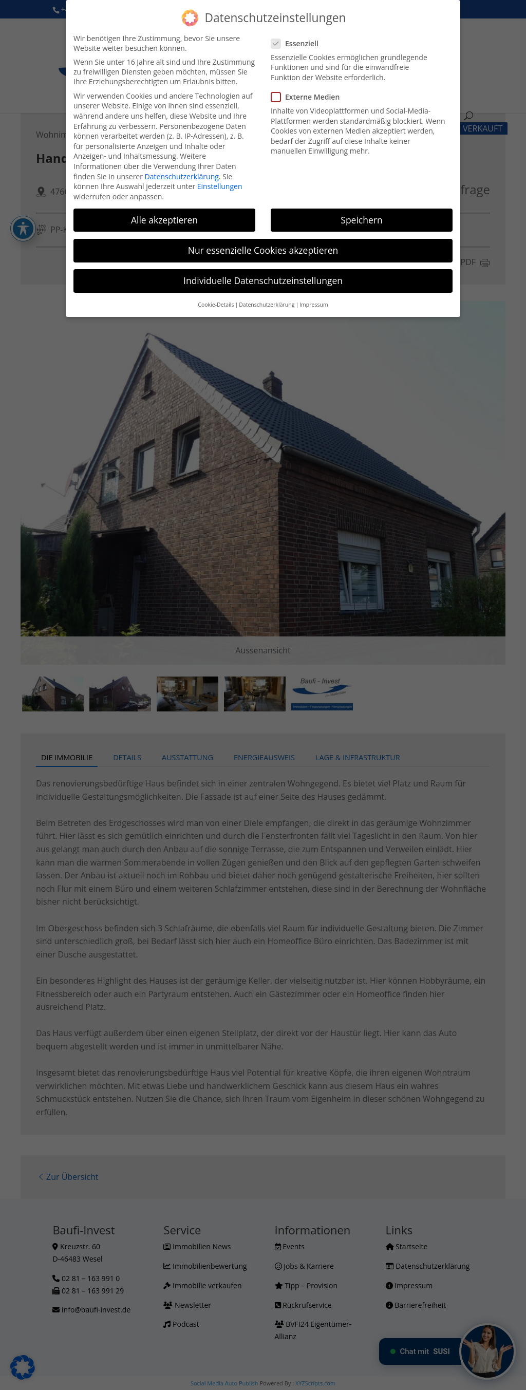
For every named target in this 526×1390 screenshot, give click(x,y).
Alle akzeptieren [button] (164, 220)
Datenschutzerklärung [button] (266, 304)
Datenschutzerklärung (182, 176)
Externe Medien (309, 97)
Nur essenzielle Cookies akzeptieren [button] (263, 250)
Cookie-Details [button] (216, 304)
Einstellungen (219, 186)
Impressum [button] (313, 304)
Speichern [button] (361, 220)
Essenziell (299, 43)
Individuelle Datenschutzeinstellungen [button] (263, 280)
